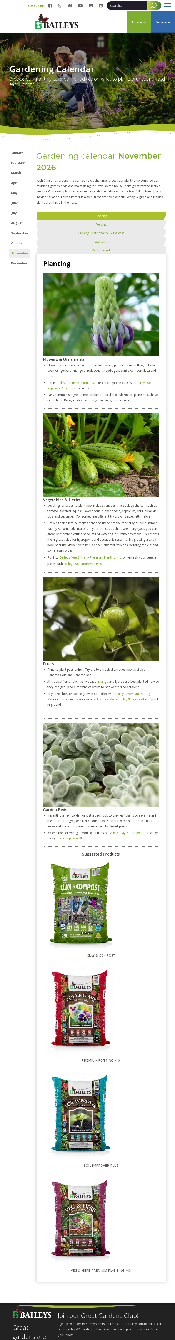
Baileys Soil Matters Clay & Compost (119, 665)
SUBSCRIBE (36, 5)
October (17, 243)
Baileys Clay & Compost (126, 799)
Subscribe (67, 1327)
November (20, 253)
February (18, 162)
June (14, 203)
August (17, 223)
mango (103, 647)
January (17, 152)
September (19, 233)
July (14, 213)
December (19, 263)
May (14, 193)
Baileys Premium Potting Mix (77, 348)
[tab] (45, 216)
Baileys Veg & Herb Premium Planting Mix (91, 523)
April (14, 183)
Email (62, 1306)
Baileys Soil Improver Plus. (83, 529)
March (16, 172)
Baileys (120, 659)
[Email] (110, 1315)
